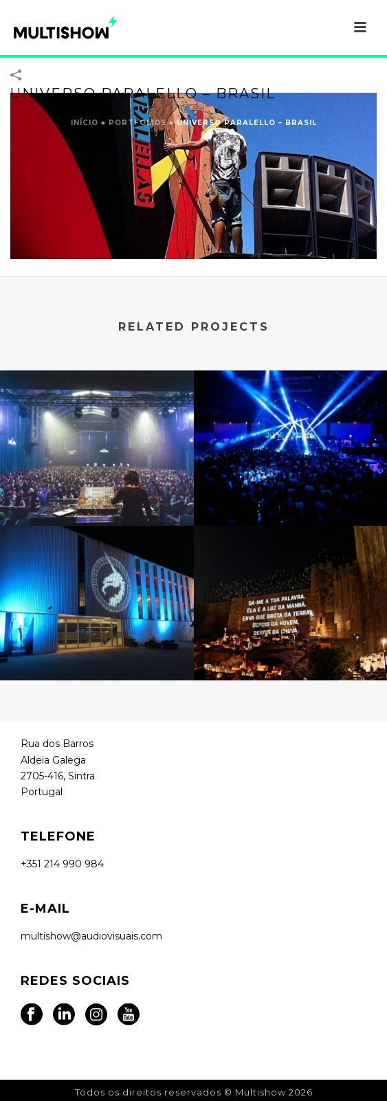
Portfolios (137, 122)
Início (84, 122)
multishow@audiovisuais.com (91, 936)
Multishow (260, 1092)
